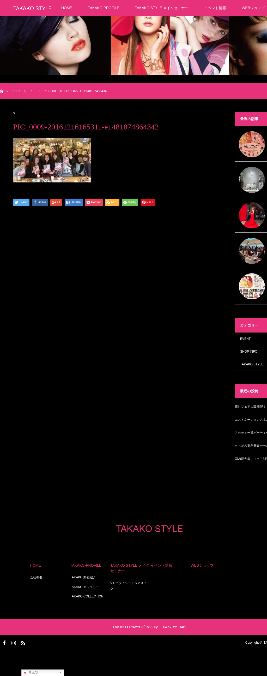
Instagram (13, 642)
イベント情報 (215, 8)
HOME (66, 8)
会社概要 (36, 577)
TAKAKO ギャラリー (84, 587)
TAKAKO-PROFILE (103, 8)
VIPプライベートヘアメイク (128, 586)
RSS (22, 642)
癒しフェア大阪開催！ (250, 406)
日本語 (30, 673)
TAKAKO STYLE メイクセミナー (162, 8)
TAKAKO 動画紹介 (83, 577)
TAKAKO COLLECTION (87, 596)
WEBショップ (202, 565)
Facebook (4, 642)
